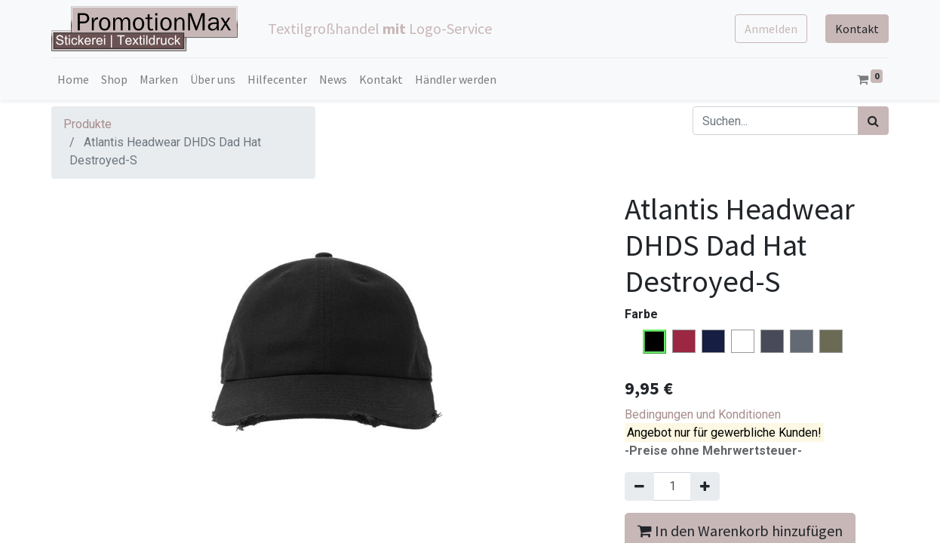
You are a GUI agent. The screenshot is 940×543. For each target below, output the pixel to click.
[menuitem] (73, 79)
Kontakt (857, 28)
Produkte (87, 124)
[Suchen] (873, 120)
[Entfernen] (639, 486)
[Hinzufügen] (705, 486)
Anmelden (771, 28)
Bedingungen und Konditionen (703, 414)
